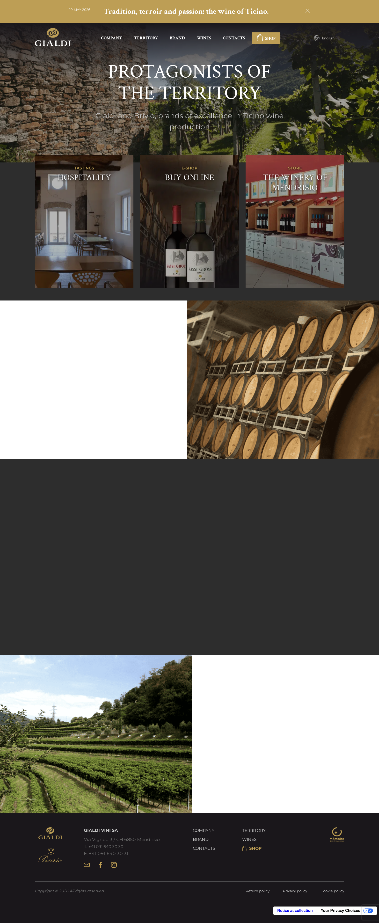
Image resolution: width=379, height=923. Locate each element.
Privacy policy (292, 897)
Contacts (234, 39)
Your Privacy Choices (340, 917)
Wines (204, 39)
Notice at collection (295, 917)
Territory (146, 39)
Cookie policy (331, 897)
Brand (177, 39)
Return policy (253, 897)
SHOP (266, 39)
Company (111, 39)
